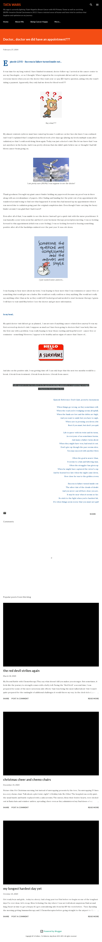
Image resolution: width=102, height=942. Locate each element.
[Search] (91, 4)
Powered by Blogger (51, 931)
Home (5, 22)
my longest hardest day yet (22, 888)
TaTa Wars (12, 5)
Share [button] (93, 514)
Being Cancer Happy (39, 22)
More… (58, 22)
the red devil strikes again (21, 671)
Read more (93, 698)
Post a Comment (20, 698)
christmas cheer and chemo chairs (27, 779)
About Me (19, 22)
